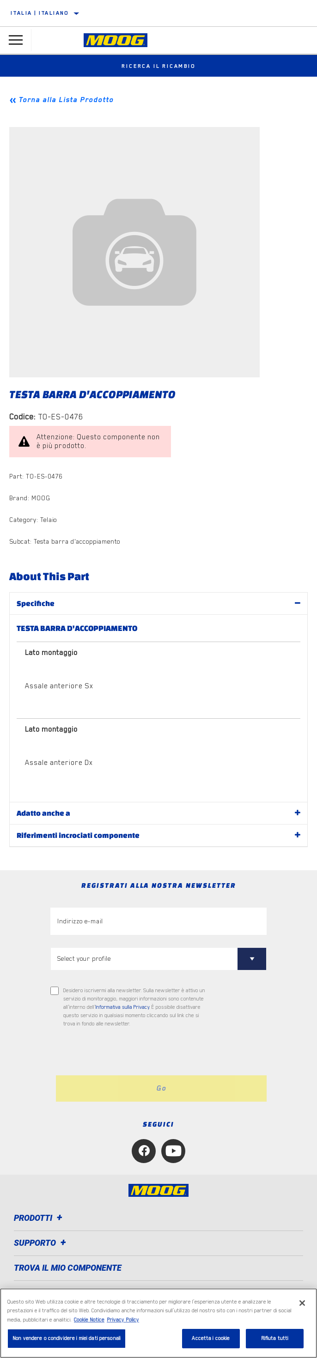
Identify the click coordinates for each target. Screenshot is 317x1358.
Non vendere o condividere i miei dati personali (66, 1338)
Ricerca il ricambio (158, 66)
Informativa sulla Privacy (122, 1007)
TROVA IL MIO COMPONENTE (68, 1268)
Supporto (41, 1243)
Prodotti (39, 1218)
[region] (158, 1323)
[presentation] (127, 1052)
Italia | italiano (40, 13)
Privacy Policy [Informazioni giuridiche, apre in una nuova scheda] (123, 1320)
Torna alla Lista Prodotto (66, 100)
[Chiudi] (302, 1303)
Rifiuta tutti (275, 1338)
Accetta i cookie (211, 1338)
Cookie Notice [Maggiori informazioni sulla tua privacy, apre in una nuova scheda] (89, 1320)
